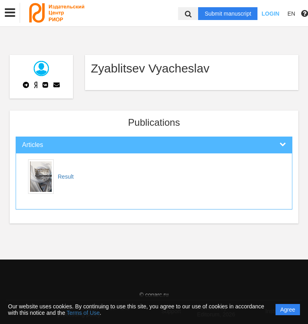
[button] (10, 13)
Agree (287, 309)
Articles (32, 144)
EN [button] (291, 13)
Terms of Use (83, 313)
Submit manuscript (228, 13)
